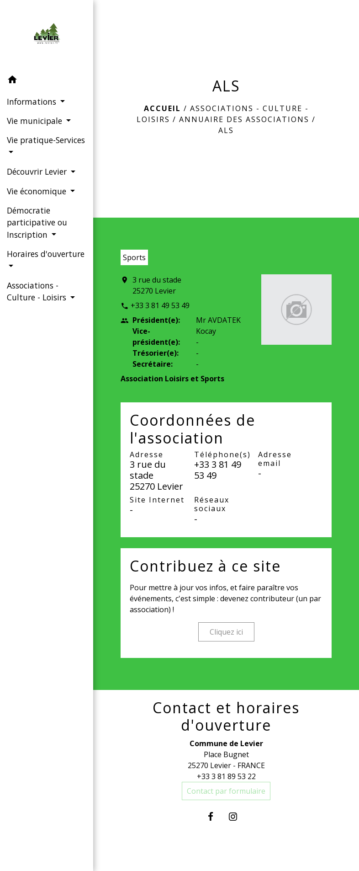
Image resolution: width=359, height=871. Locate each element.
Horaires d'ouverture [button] (45, 253)
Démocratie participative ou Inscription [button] (37, 222)
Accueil (162, 108)
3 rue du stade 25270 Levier (156, 285)
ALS (226, 130)
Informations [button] (32, 101)
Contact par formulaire (226, 791)
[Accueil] (46, 35)
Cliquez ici (226, 632)
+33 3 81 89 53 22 (226, 776)
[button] (46, 80)
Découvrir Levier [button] (38, 171)
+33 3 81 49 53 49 (160, 305)
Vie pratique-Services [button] (46, 139)
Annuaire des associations (244, 119)
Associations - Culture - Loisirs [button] (38, 291)
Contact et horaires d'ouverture (226, 716)
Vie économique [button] (38, 191)
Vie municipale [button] (35, 120)
